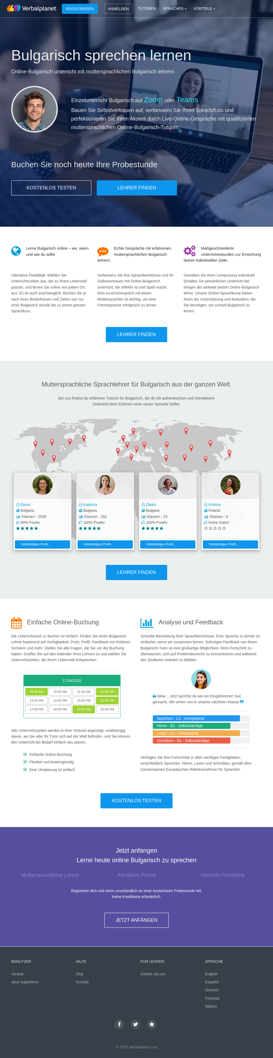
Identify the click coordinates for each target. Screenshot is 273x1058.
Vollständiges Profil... (33, 544)
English (211, 974)
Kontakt (82, 982)
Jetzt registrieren (25, 982)
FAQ (79, 974)
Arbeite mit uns (152, 974)
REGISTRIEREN (80, 9)
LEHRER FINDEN (137, 187)
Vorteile (17, 974)
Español (212, 982)
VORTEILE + (204, 8)
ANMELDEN (118, 9)
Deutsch (212, 990)
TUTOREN (147, 8)
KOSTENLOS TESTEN (51, 187)
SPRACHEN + (175, 8)
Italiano (211, 1006)
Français (212, 998)
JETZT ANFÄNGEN (136, 920)
